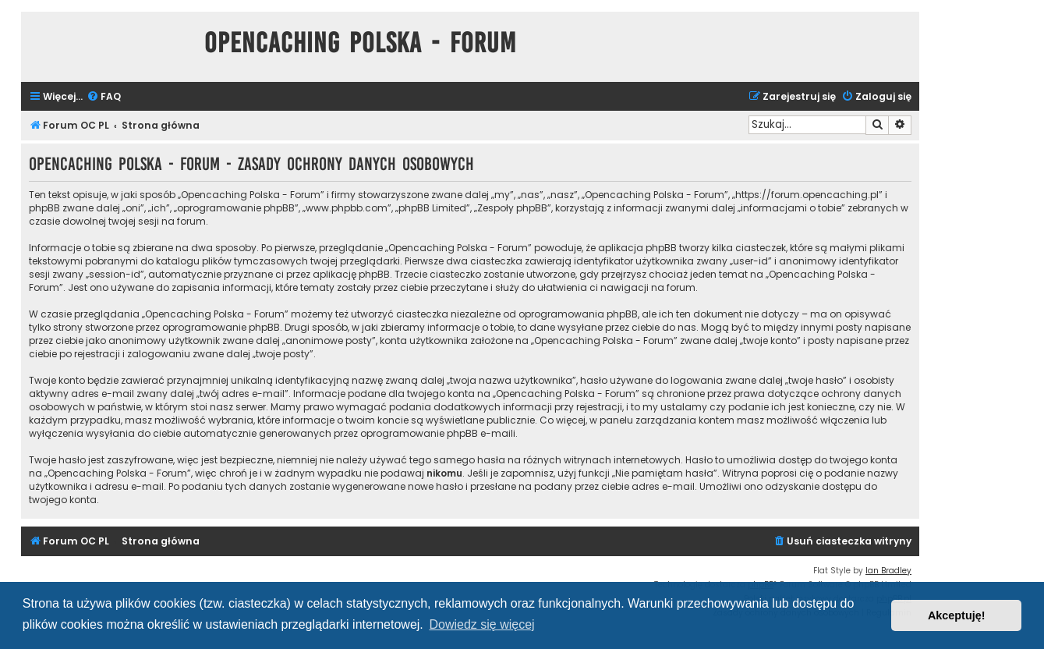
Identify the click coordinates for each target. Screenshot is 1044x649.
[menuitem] (104, 97)
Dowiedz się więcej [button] (481, 624)
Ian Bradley (888, 570)
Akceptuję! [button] (957, 615)
